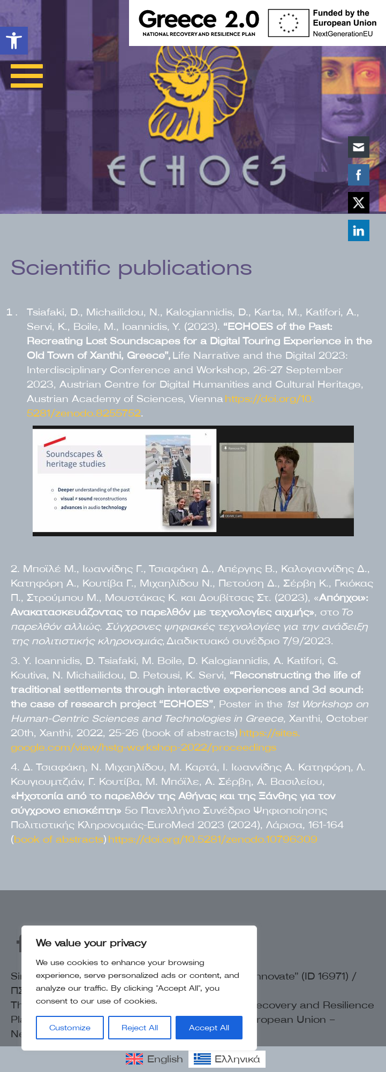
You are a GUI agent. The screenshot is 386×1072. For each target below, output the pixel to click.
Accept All (209, 1027)
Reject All (140, 1027)
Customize (69, 1027)
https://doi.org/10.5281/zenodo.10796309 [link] (212, 839)
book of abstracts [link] (58, 839)
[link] (14, 41)
